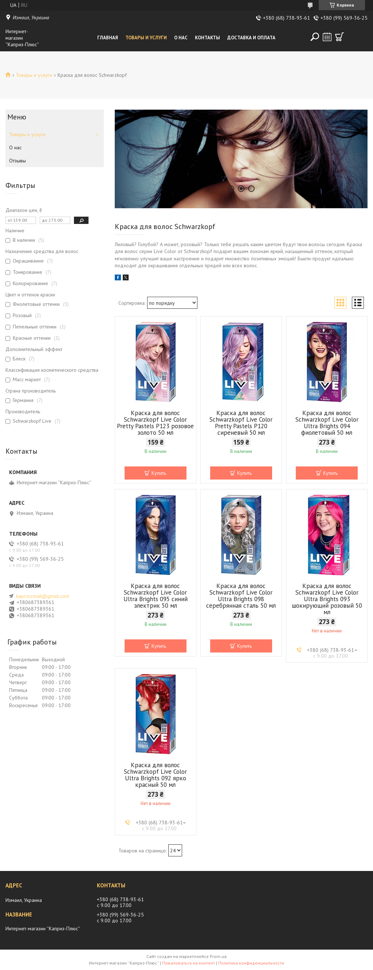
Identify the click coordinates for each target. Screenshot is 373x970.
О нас (181, 38)
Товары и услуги (146, 38)
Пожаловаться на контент (188, 963)
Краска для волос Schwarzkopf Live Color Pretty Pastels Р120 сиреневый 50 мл (240, 423)
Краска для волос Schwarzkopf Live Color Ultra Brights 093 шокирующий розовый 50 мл (327, 599)
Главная (107, 38)
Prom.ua (218, 956)
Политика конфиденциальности (251, 963)
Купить (159, 473)
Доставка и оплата (251, 38)
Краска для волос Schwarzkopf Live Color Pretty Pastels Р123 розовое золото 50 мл (155, 423)
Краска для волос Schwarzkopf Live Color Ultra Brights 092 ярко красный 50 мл (155, 775)
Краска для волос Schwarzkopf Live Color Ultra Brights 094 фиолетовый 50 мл (326, 423)
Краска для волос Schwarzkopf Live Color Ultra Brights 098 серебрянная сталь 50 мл (241, 596)
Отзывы (17, 160)
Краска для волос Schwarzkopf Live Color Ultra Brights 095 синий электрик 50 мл (155, 596)
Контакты (207, 38)
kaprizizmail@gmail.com (42, 596)
